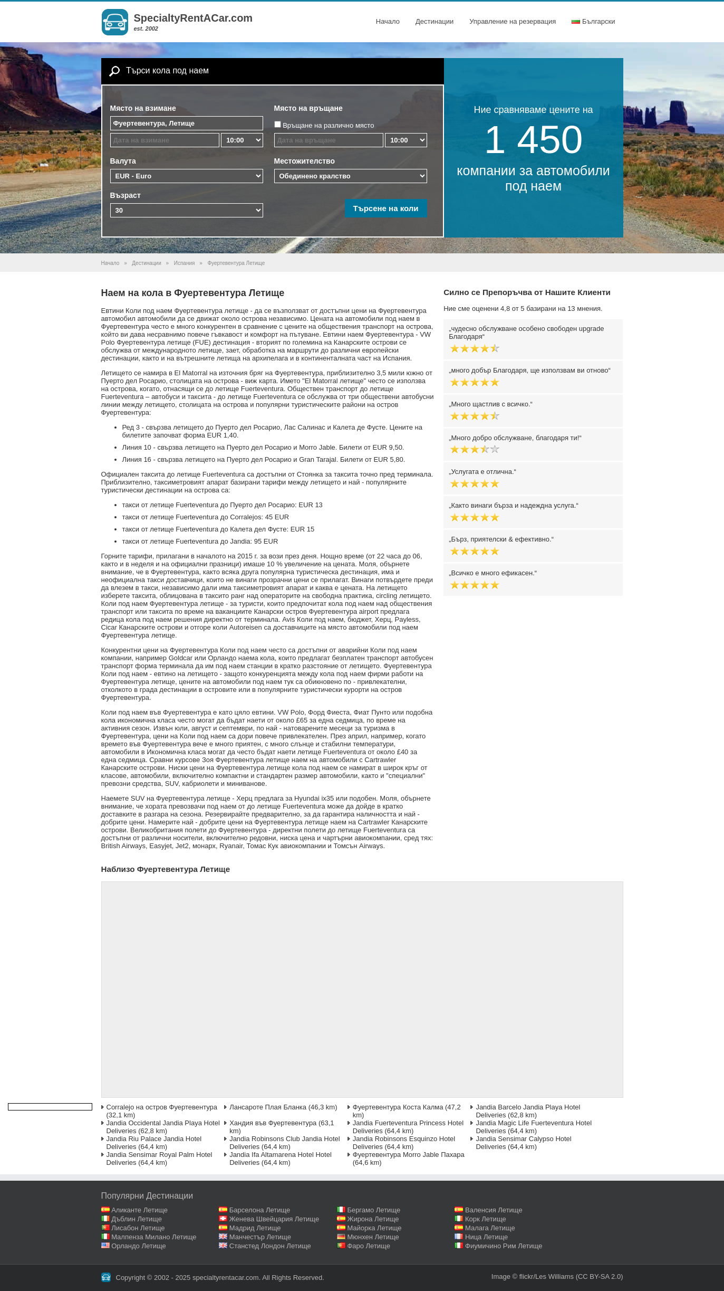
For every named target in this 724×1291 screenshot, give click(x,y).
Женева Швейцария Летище (274, 1219)
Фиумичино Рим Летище (504, 1246)
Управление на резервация (512, 21)
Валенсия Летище (494, 1210)
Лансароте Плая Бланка (267, 1107)
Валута (123, 161)
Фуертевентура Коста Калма (398, 1107)
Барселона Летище (260, 1210)
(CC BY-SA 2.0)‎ (599, 1276)
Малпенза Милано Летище (153, 1237)
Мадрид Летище (255, 1228)
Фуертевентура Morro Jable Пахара (409, 1155)
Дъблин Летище (136, 1219)
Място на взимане (143, 108)
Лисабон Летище (138, 1228)
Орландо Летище (138, 1246)
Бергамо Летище (373, 1210)
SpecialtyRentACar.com (193, 18)
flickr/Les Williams (546, 1276)
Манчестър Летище (260, 1237)
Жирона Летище (373, 1219)
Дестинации (434, 21)
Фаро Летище (368, 1246)
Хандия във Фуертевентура (272, 1123)
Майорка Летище (374, 1228)
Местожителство (304, 161)
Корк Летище (485, 1219)
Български (593, 21)
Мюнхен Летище (373, 1237)
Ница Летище (486, 1237)
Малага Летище (490, 1228)
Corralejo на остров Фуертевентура (162, 1107)
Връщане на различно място (328, 125)
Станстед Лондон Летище (270, 1246)
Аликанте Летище (139, 1210)
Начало (388, 21)
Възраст (125, 195)
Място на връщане (308, 108)
